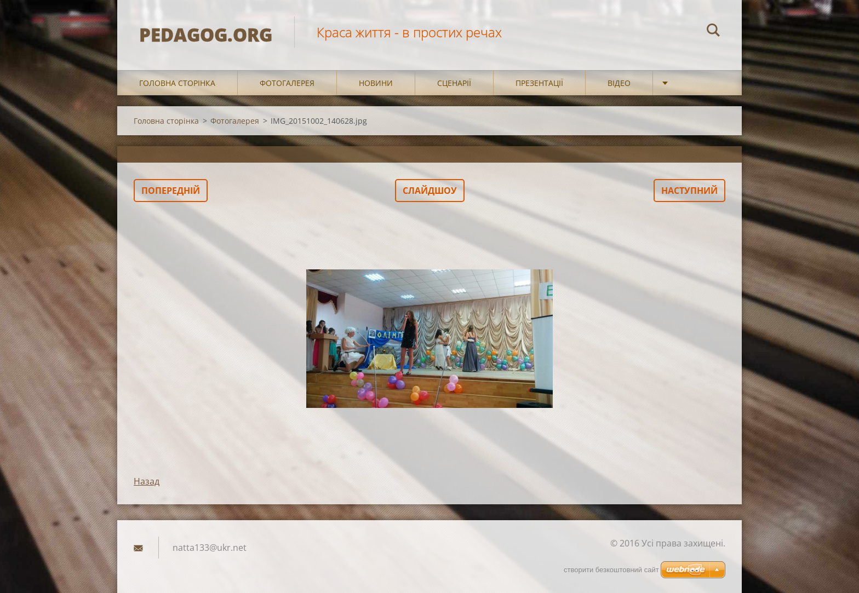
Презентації (539, 83)
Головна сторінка (177, 83)
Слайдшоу (430, 191)
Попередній (170, 191)
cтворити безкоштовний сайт (611, 570)
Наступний (689, 191)
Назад (146, 481)
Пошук (713, 32)
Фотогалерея (287, 83)
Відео (619, 83)
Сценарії (454, 83)
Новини (376, 83)
